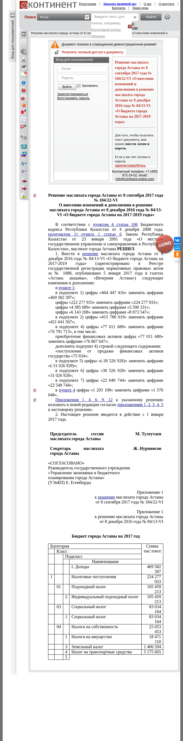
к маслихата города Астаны (129, 497)
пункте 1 (66, 287)
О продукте (166, 4)
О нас (148, 4)
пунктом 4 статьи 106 (115, 224)
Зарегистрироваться (72, 94)
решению (106, 497)
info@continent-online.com (135, 179)
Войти (67, 87)
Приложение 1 (150, 492)
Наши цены (140, 8)
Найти (151, 17)
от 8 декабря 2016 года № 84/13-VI (131, 521)
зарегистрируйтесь (130, 165)
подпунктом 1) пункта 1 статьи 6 (85, 234)
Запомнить (90, 86)
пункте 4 (67, 390)
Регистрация (87, 4)
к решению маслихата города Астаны (129, 516)
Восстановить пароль (73, 98)
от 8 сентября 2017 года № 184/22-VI (129, 502)
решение (90, 253)
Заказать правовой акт (120, 4)
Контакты (118, 8)
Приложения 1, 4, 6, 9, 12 (84, 399)
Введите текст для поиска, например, (107, 26)
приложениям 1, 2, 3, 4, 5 (140, 404)
